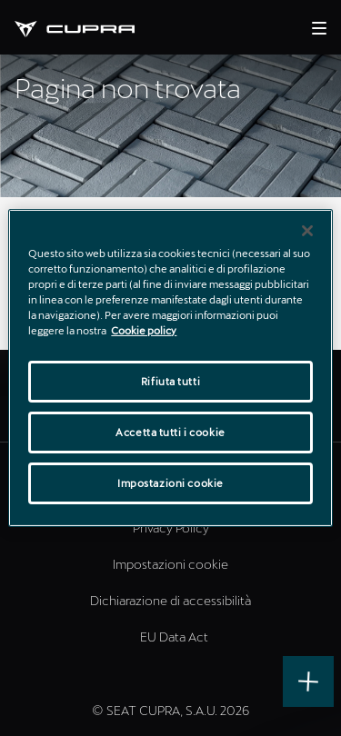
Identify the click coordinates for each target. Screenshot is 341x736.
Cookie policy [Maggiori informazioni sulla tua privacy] (143, 330)
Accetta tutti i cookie (170, 432)
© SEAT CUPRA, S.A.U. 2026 (170, 710)
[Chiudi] (307, 231)
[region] (170, 368)
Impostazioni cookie (170, 564)
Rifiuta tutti (170, 381)
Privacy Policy (171, 527)
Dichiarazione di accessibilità (170, 600)
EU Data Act (174, 636)
